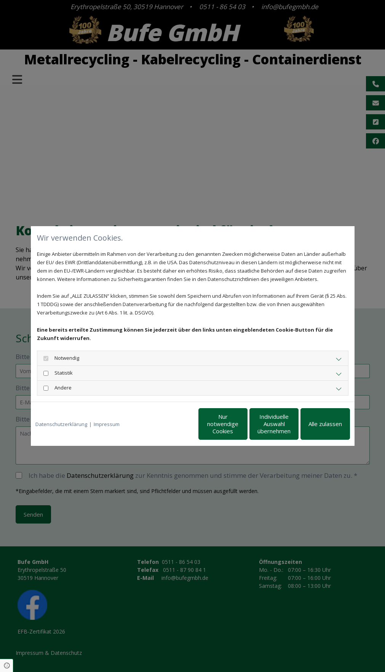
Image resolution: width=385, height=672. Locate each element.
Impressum (107, 424)
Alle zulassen (314, 424)
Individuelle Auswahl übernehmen (242, 424)
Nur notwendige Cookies (170, 424)
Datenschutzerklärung (61, 424)
